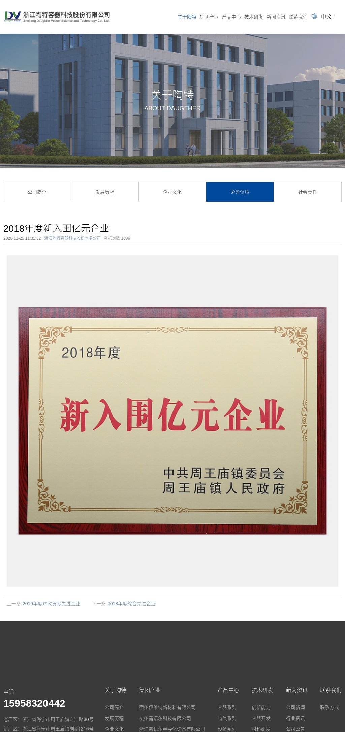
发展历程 (104, 192)
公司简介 (37, 192)
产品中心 (231, 17)
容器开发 (261, 718)
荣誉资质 (239, 192)
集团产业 (209, 17)
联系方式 (329, 707)
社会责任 (307, 192)
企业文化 (172, 192)
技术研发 (253, 17)
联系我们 (298, 17)
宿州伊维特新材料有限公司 (167, 707)
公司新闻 (295, 707)
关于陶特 (187, 17)
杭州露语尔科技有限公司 (165, 718)
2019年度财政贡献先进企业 (51, 603)
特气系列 (227, 718)
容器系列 (227, 707)
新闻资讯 (275, 17)
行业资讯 (295, 718)
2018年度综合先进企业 (131, 603)
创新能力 (261, 707)
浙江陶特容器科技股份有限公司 (72, 238)
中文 (326, 17)
